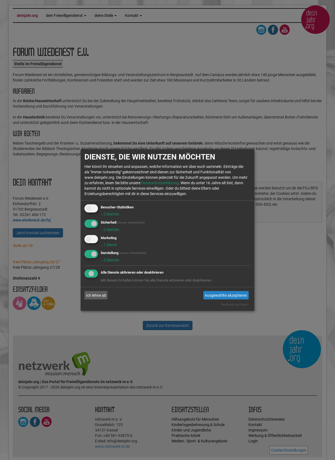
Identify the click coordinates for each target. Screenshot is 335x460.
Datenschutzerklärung (160, 183)
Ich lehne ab (96, 295)
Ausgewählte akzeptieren (226, 295)
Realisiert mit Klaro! (234, 304)
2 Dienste (110, 214)
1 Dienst (109, 245)
